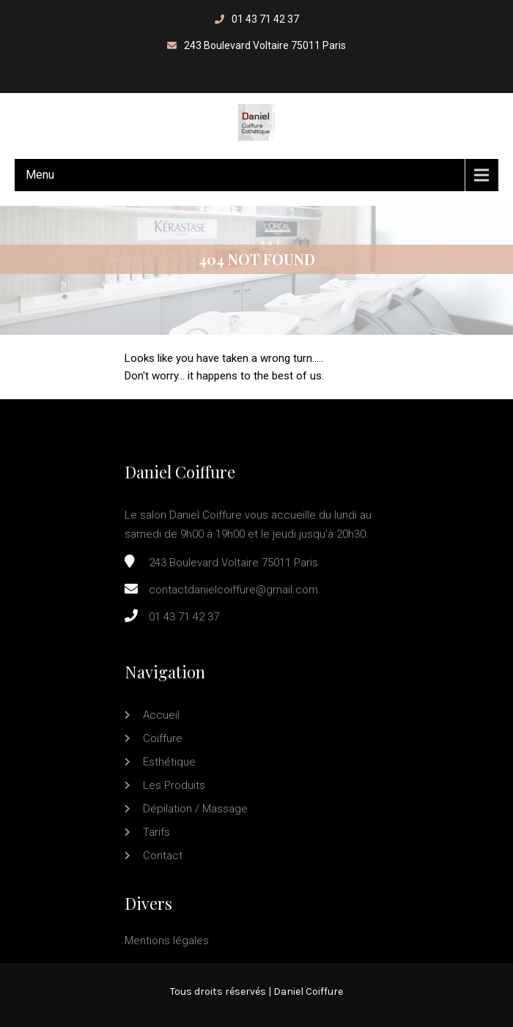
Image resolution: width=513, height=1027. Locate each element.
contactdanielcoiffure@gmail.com (233, 589)
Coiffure (162, 738)
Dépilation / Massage (195, 808)
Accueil (161, 715)
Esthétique (169, 761)
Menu (40, 175)
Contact (162, 855)
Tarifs (156, 832)
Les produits (174, 785)
